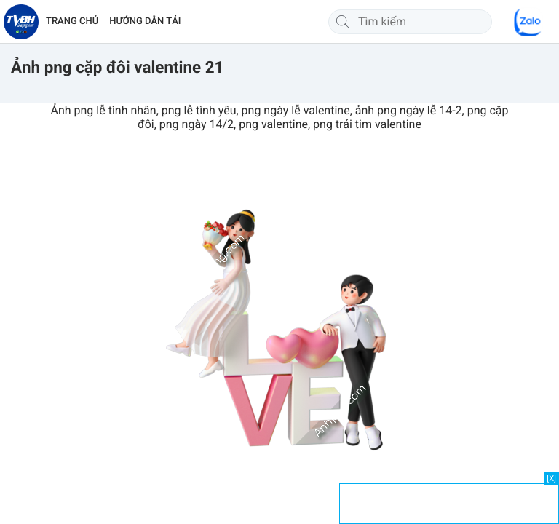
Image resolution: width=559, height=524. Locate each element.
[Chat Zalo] (528, 21)
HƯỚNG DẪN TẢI (145, 21)
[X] (551, 478)
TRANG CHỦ (72, 21)
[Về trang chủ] (21, 21)
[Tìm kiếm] (342, 21)
